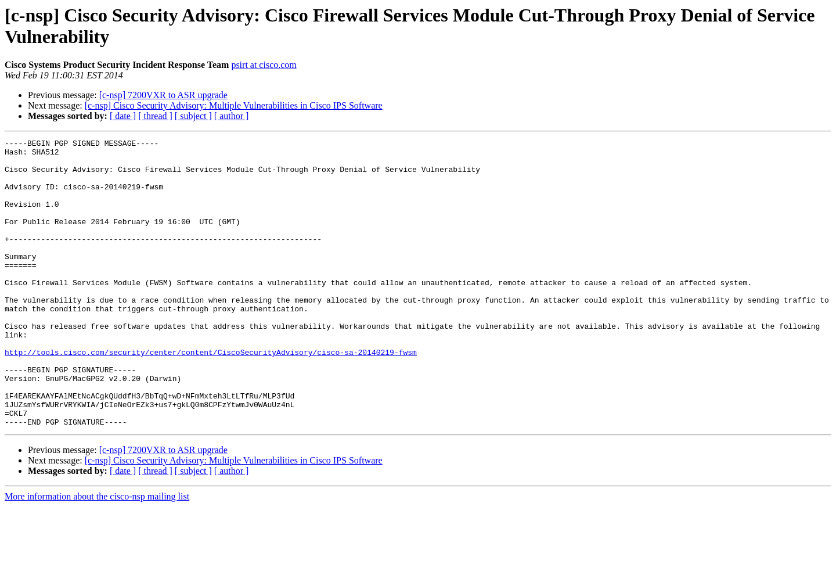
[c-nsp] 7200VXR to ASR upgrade (163, 95)
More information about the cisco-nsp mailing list (97, 554)
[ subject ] (193, 116)
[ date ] (123, 116)
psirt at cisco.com (263, 65)
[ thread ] (155, 116)
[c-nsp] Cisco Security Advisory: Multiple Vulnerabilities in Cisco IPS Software (234, 105)
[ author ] (231, 116)
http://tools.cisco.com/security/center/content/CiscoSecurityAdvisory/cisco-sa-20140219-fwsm (211, 395)
